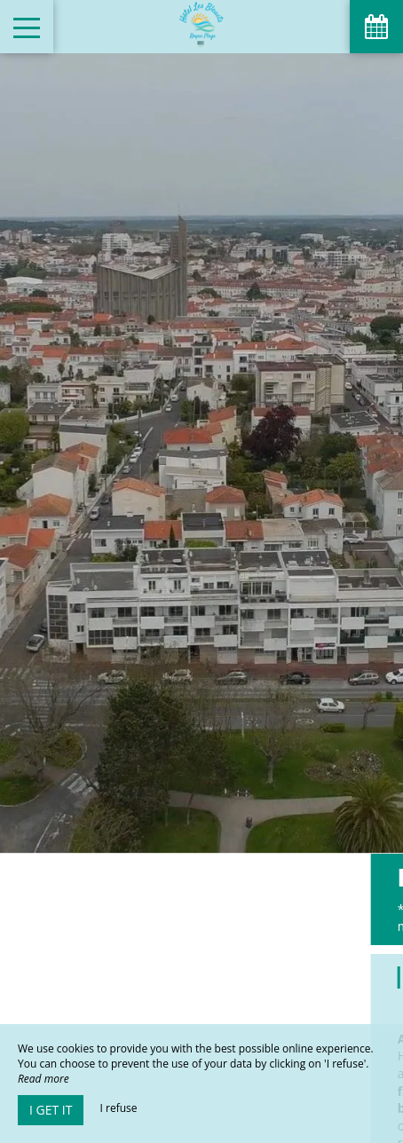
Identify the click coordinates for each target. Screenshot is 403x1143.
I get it (50, 1109)
